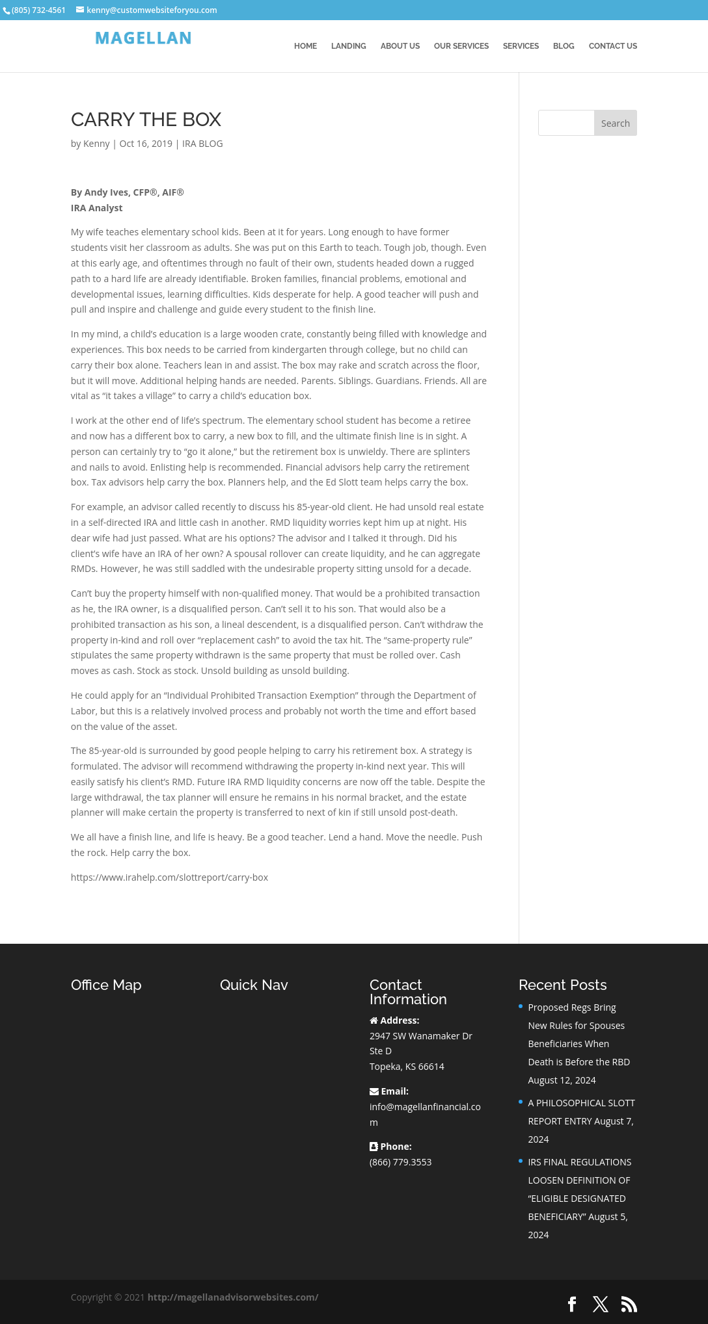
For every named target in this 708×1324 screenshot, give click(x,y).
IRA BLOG (202, 143)
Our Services (461, 46)
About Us (400, 46)
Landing (348, 46)
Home (305, 46)
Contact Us (613, 46)
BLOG (564, 46)
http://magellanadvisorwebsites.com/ (233, 1297)
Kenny (96, 143)
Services (521, 46)
